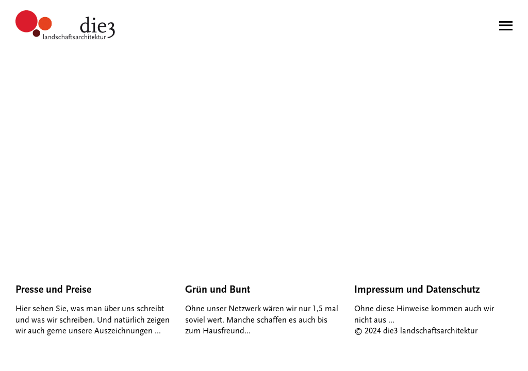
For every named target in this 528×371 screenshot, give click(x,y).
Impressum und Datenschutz (417, 289)
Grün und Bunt (217, 289)
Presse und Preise (53, 289)
